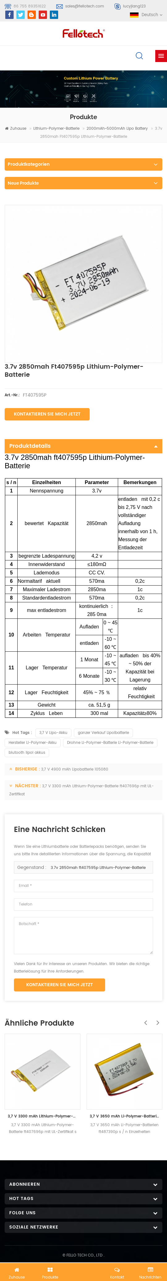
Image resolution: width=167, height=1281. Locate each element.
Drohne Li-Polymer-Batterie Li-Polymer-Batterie (110, 743)
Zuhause (15, 129)
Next (156, 1019)
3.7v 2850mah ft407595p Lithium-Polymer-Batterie (98, 868)
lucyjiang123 (134, 6)
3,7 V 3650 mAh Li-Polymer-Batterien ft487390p (124, 1116)
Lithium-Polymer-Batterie (56, 129)
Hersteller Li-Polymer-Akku (33, 743)
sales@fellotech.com (84, 6)
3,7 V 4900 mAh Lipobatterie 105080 (74, 769)
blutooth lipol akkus (27, 753)
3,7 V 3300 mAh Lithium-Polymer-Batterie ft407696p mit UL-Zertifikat (42, 1116)
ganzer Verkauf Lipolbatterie (103, 733)
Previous (144, 1019)
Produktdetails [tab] (83, 446)
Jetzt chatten (83, 1271)
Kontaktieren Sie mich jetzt (47, 414)
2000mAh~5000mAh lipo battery (117, 129)
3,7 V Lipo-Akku (53, 733)
